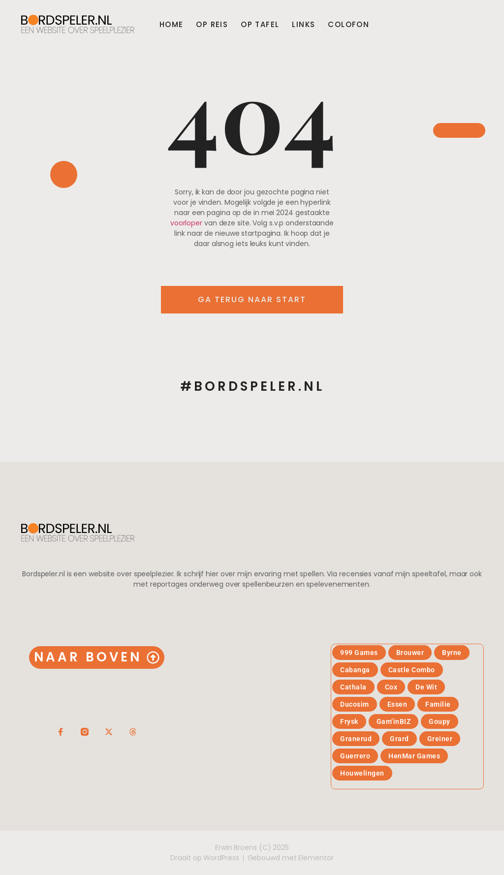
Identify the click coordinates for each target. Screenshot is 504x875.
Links (303, 24)
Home (171, 24)
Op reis (212, 24)
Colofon (348, 24)
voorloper (186, 223)
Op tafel (260, 24)
